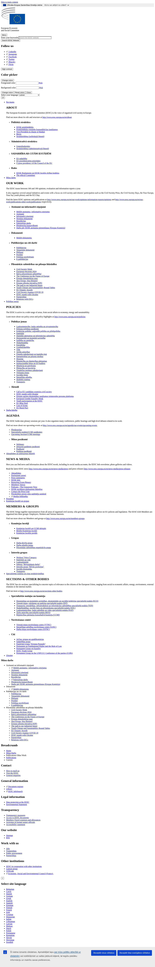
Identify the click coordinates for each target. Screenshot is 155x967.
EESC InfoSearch (14, 791)
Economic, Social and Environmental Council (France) (30, 874)
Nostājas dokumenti (19, 675)
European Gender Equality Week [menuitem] (29, 399)
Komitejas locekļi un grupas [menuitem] (17, 501)
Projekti (14, 701)
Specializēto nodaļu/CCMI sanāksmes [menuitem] (26, 432)
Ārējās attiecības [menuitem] (23, 352)
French (9, 910)
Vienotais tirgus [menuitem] (22, 373)
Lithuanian (10, 921)
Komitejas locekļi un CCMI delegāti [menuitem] (31, 528)
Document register (14, 786)
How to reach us (12, 771)
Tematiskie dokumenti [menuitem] (25, 250)
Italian (8, 919)
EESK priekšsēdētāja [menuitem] (25, 127)
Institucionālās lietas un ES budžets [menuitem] (30, 363)
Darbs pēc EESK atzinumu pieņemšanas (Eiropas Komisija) (35, 684)
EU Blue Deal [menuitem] (22, 403)
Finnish (9, 908)
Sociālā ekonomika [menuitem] (24, 569)
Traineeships (11, 851)
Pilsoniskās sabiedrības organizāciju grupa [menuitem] (33, 547)
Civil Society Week (19, 710)
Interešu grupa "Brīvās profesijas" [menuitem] (30, 567)
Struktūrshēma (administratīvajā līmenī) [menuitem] (32, 148)
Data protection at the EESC (17, 802)
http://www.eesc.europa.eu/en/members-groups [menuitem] (65, 518)
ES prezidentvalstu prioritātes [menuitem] (28, 161)
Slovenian (10, 940)
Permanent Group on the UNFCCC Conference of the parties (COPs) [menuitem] (44, 653)
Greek (8, 898)
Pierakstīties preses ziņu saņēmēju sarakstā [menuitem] (28, 494)
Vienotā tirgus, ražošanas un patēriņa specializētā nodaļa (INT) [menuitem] (42, 603)
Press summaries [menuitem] (18, 478)
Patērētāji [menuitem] (20, 333)
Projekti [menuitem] (19, 254)
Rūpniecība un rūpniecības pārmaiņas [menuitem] (31, 361)
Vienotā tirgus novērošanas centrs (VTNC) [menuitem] (33, 625)
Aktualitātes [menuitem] (16, 473)
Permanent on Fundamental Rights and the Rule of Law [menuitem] (39, 646)
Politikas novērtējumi (20, 703)
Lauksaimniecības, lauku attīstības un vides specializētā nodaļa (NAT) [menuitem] (45, 610)
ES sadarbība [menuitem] (21, 158)
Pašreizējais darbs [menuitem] (23, 223)
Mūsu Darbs (11, 753)
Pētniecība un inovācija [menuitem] (25, 368)
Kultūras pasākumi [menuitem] (24, 451)
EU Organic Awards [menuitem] (24, 290)
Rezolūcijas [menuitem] (21, 221)
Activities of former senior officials (20, 822)
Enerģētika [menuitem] (20, 345)
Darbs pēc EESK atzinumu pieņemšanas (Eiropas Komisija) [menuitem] (40, 228)
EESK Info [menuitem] (15, 480)
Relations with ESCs (19, 740)
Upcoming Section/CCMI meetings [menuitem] (25, 434)
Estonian (9, 905)
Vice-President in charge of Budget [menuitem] (30, 132)
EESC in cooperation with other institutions (24, 866)
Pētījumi (14, 698)
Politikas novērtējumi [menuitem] (25, 257)
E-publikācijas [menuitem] (22, 259)
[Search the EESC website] (35, 37)
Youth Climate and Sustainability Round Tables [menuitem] (35, 288)
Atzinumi (15, 670)
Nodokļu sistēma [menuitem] (23, 379)
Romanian (10, 935)
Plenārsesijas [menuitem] (16, 430)
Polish (8, 931)
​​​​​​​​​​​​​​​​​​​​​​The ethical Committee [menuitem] (25, 175)
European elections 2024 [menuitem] (26, 271)
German (9, 896)
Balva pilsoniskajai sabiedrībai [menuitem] (28, 274)
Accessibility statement (15, 824)
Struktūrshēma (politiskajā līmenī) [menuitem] (30, 136)
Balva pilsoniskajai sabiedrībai (23, 714)
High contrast (7, 69)
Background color (8, 88)
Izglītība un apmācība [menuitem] (25, 340)
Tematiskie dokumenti (20, 696)
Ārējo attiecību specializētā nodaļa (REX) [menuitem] (33, 612)
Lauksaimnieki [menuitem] (22, 562)
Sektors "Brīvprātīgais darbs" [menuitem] (28, 564)
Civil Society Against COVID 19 (24, 733)
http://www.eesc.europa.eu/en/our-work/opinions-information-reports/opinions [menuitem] (79, 199)
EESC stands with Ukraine (22, 735)
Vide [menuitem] (18, 349)
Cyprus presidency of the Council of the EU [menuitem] (34, 163)
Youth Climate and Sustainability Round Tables (30, 728)
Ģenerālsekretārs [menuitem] (23, 146)
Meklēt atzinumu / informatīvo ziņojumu (29, 668)
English (9, 901)
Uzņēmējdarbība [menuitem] (23, 347)
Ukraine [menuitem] (9, 655)
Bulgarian (10, 889)
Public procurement (14, 853)
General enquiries (13, 775)
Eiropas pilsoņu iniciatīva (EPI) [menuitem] (29, 283)
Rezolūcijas (16, 677)
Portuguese (10, 933)
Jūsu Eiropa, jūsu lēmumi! (22, 721)
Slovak (9, 938)
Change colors (7, 80)
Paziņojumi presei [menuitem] (18, 475)
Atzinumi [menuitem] (20, 214)
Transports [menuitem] (20, 382)
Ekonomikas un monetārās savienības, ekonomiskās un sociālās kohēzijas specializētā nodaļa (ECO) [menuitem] (57, 601)
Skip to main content (9, 2)
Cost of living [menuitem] (22, 405)
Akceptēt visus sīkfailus (103, 953)
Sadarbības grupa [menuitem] (23, 642)
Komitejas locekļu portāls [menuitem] (26, 533)
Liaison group (11, 869)
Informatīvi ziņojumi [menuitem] (24, 216)
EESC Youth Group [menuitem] (24, 651)
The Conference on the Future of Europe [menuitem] (32, 276)
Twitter (10, 59)
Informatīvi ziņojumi (19, 672)
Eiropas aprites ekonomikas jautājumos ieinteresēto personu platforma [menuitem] (45, 396)
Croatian (9, 914)
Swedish (9, 942)
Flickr (10, 64)
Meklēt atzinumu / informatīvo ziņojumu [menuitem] (33, 212)
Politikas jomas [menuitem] (12, 301)
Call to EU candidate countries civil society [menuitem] (34, 392)
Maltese (9, 926)
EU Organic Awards (19, 731)
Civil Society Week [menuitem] (24, 269)
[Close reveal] (2, 878)
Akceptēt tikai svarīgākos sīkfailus (134, 953)
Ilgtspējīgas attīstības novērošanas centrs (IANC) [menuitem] (36, 627)
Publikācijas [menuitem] (21, 248)
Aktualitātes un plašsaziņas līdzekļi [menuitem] (20, 453)
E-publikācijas (17, 705)
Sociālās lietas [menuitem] (22, 375)
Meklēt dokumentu (20, 689)
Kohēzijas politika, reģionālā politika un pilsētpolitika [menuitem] (38, 331)
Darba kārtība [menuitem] (11, 410)
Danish (9, 894)
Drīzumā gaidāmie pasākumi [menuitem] (28, 447)
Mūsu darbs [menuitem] (11, 178)
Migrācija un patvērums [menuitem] (26, 366)
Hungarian (10, 917)
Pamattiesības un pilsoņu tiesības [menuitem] (29, 356)
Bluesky (10, 62)
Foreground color (8, 83)
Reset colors (19, 92)
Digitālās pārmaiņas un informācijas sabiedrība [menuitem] (35, 336)
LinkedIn (11, 52)
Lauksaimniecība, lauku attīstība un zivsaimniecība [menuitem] (37, 326)
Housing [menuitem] (19, 359)
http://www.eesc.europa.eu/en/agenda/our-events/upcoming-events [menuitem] (70, 425)
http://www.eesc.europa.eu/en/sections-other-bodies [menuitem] (41, 591)
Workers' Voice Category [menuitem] (26, 557)
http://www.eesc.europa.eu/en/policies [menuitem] (70, 317)
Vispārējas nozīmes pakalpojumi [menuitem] (29, 370)
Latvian (9, 924)
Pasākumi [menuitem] (20, 449)
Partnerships (16, 737)
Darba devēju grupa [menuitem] (24, 543)
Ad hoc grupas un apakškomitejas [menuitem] (30, 639)
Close (29, 92)
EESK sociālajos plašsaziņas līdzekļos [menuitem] (26, 489)
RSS (8, 838)
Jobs (8, 849)
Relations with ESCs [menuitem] (24, 299)
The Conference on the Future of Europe (27, 717)
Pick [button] (40, 83)
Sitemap (9, 835)
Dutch (8, 928)
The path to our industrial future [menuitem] (29, 285)
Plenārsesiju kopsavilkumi (22, 682)
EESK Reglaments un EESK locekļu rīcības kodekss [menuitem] (37, 173)
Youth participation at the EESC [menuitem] (29, 401)
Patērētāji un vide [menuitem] (23, 560)
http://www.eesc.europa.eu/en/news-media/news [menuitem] (48, 469)
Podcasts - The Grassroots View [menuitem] (24, 487)
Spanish (9, 903)
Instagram (11, 54)
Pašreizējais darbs (19, 680)
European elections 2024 (21, 712)
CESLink (10, 871)
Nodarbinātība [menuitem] (22, 343)
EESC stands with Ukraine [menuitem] (27, 294)
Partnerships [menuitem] (21, 297)
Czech (8, 891)
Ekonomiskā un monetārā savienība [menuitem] (30, 338)
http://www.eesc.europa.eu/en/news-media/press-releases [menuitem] (107, 469)
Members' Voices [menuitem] (18, 485)
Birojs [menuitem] (18, 134)
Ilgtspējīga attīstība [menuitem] (24, 377)
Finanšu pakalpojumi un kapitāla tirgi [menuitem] (31, 354)
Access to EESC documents (17, 818)
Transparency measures (15, 815)
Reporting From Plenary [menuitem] (21, 482)
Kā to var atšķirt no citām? (56, 5)
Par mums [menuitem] (10, 102)
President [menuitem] (10, 499)
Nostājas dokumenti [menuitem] (24, 219)
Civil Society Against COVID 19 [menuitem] (29, 292)
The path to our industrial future (24, 726)
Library (9, 789)
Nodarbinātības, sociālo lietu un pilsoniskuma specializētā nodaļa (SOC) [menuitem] (45, 608)
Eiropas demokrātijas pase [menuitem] (27, 278)
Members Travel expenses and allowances (23, 820)
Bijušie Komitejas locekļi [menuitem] (26, 531)
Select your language (9, 95)
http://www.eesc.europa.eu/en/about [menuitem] (57, 117)
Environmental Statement (16, 804)
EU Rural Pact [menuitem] (22, 408)
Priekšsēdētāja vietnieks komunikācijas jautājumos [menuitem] (37, 129)
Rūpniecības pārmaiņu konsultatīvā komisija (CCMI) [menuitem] (38, 615)
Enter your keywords (9, 37)
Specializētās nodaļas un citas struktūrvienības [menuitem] (25, 574)
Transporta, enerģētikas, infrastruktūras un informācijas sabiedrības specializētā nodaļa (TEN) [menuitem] (54, 606)
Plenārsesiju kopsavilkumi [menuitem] (27, 225)
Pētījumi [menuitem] (19, 252)
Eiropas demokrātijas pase (22, 719)
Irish (8, 912)
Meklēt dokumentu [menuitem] (24, 238)
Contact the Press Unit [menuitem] (20, 491)
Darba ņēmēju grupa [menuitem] (24, 545)
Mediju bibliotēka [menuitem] (19, 496)
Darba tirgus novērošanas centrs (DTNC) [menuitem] (33, 629)
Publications (11, 758)
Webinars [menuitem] (20, 444)
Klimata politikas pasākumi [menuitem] (27, 329)
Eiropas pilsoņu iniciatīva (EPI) (24, 724)
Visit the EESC (12, 773)
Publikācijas (16, 694)
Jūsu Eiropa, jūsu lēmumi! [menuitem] (27, 281)
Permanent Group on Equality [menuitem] (28, 648)
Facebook (11, 57)
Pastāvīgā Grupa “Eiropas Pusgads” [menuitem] (31, 644)
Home (8, 751)
